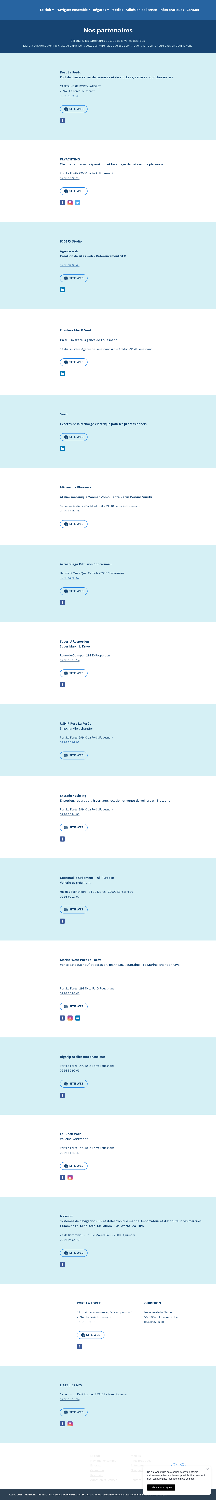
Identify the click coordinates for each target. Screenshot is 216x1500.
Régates (99, 10)
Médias (117, 10)
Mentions (30, 1494)
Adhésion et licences (103, 1480)
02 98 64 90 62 (69, 578)
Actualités (137, 1465)
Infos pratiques (171, 10)
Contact (193, 10)
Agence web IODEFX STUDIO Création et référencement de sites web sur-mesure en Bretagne (109, 1494)
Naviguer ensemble (72, 10)
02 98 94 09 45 (69, 265)
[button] (74, 109)
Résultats (96, 1475)
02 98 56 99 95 (69, 742)
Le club (45, 10)
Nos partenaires (141, 1470)
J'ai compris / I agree (161, 1487)
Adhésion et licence (141, 10)
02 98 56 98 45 (69, 96)
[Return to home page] (15, 9)
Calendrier (97, 1470)
